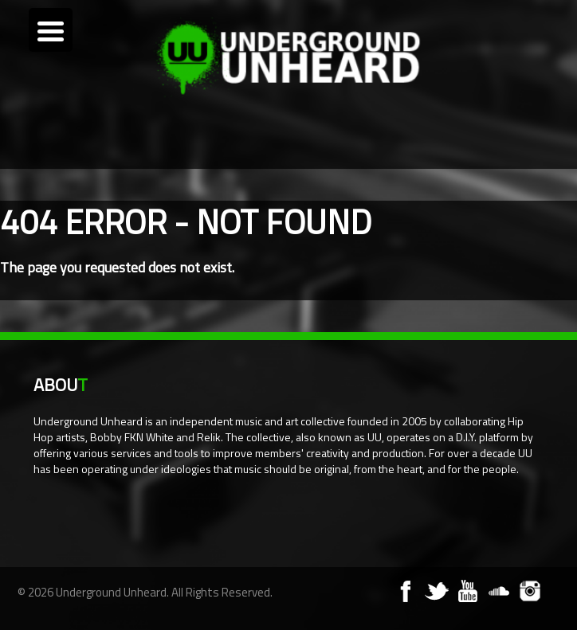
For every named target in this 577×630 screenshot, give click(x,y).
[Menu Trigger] (51, 30)
